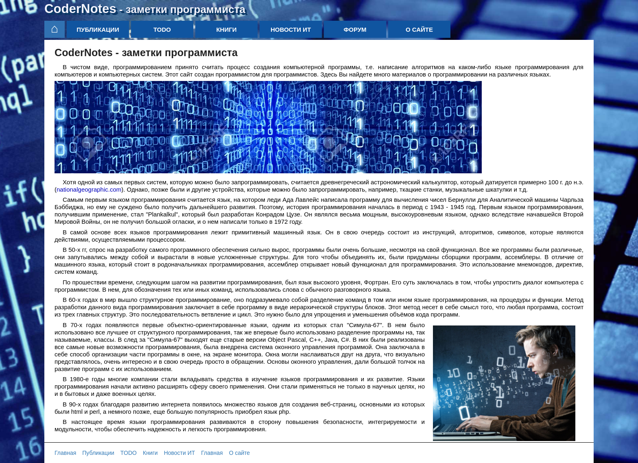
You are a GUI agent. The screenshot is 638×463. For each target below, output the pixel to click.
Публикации (97, 29)
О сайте (419, 29)
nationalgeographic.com (89, 189)
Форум (354, 29)
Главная (65, 453)
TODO (162, 29)
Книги (226, 29)
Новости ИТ (291, 29)
